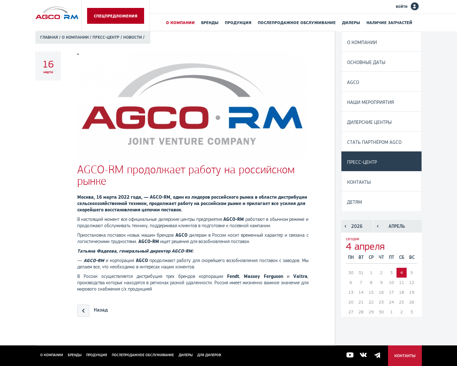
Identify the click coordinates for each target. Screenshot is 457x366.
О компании (180, 22)
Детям (354, 202)
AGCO (353, 82)
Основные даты (366, 62)
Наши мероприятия (370, 102)
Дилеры (351, 22)
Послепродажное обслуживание (297, 22)
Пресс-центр (105, 37)
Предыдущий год (345, 226)
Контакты (359, 182)
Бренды (210, 22)
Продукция (238, 22)
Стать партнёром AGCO (374, 142)
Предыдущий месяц (377, 226)
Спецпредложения (115, 15)
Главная (49, 37)
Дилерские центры (369, 122)
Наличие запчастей (389, 22)
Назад (101, 309)
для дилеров (209, 355)
